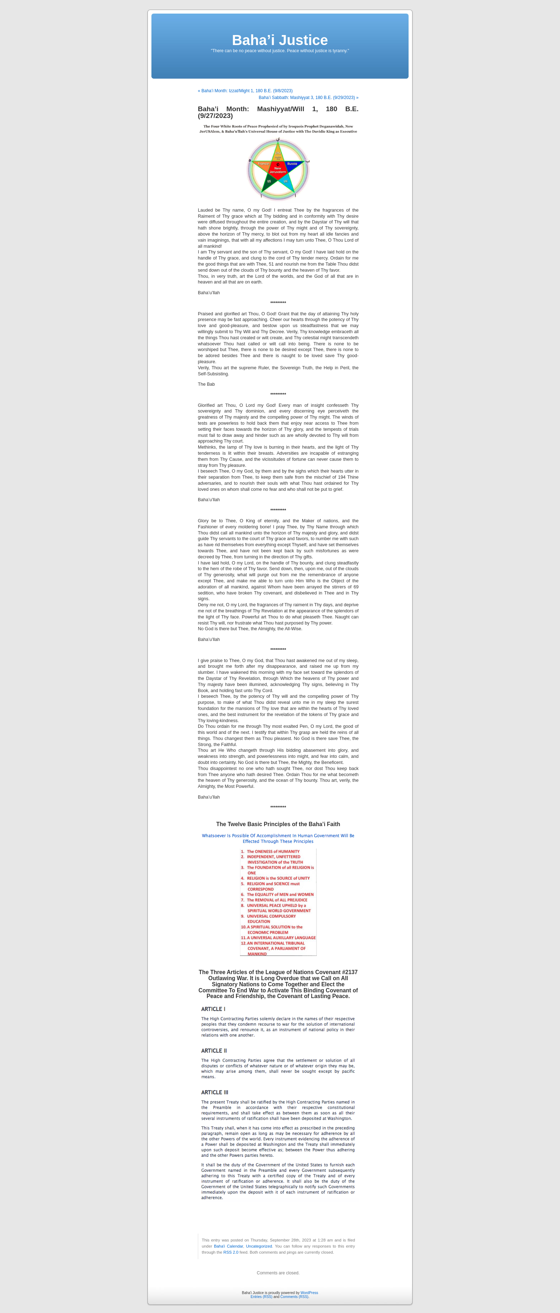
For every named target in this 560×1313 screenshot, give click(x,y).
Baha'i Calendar (228, 1246)
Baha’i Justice (280, 40)
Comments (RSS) (294, 1297)
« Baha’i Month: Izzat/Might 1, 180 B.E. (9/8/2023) (245, 90)
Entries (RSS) (261, 1297)
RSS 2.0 (230, 1252)
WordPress (309, 1293)
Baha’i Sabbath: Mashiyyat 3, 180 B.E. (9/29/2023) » (309, 97)
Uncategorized (259, 1246)
